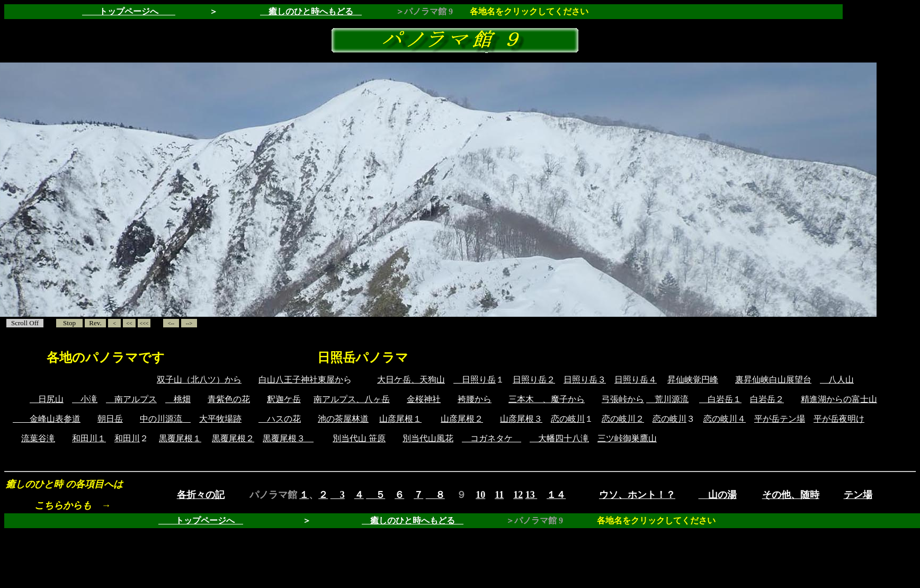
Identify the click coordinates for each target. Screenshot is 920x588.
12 (518, 494)
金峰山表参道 (47, 418)
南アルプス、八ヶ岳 (352, 399)
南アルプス (131, 399)
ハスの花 (279, 418)
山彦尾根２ (462, 418)
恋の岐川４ (724, 418)
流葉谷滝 (38, 438)
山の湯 (718, 494)
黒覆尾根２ (233, 438)
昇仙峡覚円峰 (692, 379)
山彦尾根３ (521, 418)
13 (531, 494)
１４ (556, 494)
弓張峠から (623, 399)
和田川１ (89, 438)
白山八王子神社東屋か (300, 379)
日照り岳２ (534, 379)
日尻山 (47, 399)
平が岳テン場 (779, 418)
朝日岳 (110, 418)
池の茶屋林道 (343, 418)
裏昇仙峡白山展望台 (773, 379)
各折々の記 (201, 494)
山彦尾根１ (400, 418)
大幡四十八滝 (559, 438)
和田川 (127, 438)
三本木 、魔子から (546, 399)
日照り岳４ (635, 379)
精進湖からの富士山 (839, 399)
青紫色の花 (229, 399)
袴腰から (475, 399)
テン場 (858, 494)
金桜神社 (424, 399)
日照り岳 (474, 379)
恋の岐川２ (623, 418)
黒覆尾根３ (288, 438)
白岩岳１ (720, 399)
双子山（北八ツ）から (199, 379)
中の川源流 (165, 418)
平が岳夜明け (839, 418)
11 (499, 494)
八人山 (837, 379)
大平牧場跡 (220, 418)
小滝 (84, 399)
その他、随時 (790, 494)
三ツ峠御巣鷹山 (627, 438)
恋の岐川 (568, 418)
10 (480, 494)
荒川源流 (667, 399)
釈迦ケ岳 (284, 399)
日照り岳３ (585, 379)
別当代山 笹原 (359, 438)
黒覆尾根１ (180, 438)
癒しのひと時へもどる (311, 11)
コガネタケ (491, 438)
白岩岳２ (767, 399)
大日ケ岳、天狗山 (411, 379)
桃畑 (178, 399)
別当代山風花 (428, 438)
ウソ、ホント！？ (637, 494)
